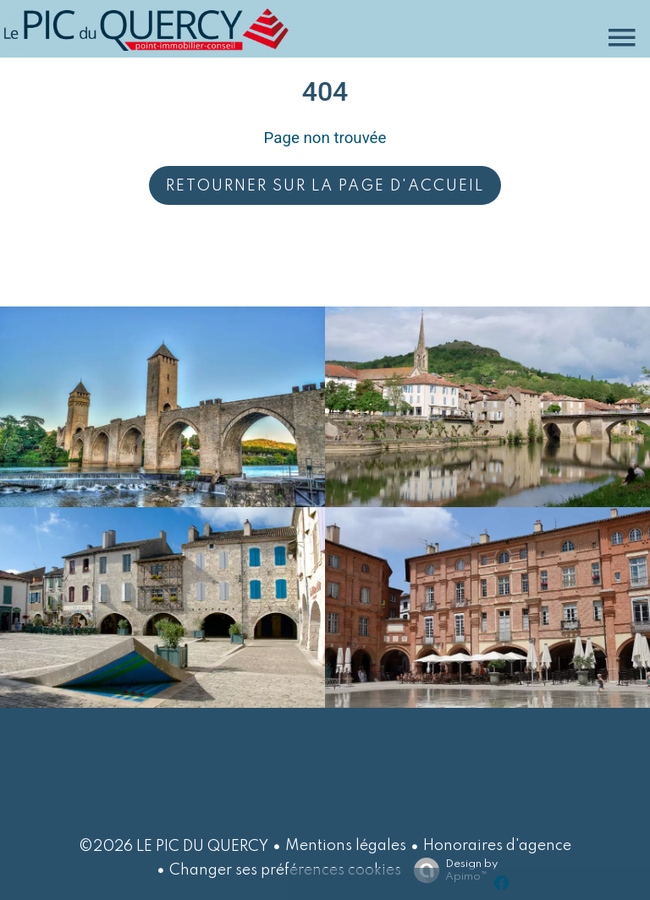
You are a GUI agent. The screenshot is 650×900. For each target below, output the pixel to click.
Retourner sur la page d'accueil (325, 186)
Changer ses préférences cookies (285, 870)
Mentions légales (345, 845)
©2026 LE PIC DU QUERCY (173, 846)
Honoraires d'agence (497, 845)
